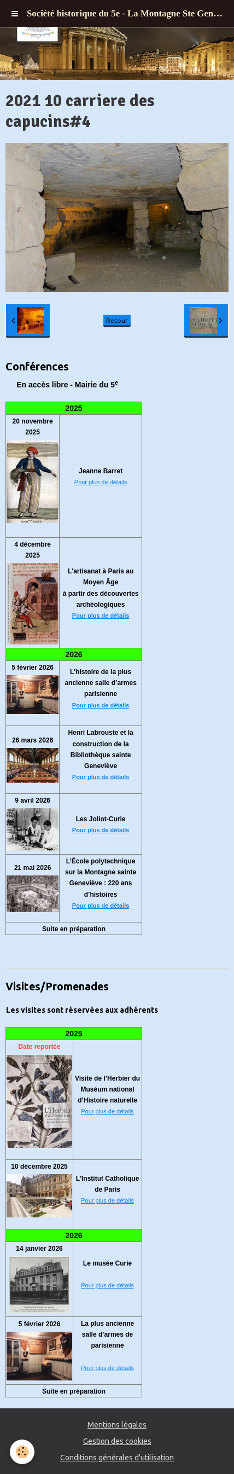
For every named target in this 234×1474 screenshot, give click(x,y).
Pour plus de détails (100, 482)
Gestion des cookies (117, 1441)
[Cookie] (22, 1452)
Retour (117, 320)
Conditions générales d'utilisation (117, 1457)
